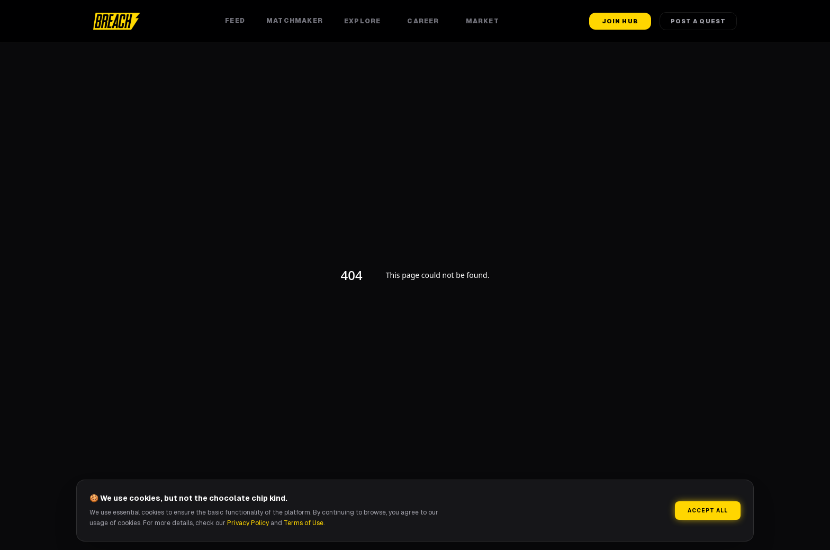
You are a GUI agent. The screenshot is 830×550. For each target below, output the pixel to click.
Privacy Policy (248, 523)
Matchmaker (294, 20)
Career (425, 21)
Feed (235, 20)
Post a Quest (698, 21)
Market (485, 21)
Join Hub (620, 21)
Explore (365, 21)
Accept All (708, 510)
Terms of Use (303, 523)
